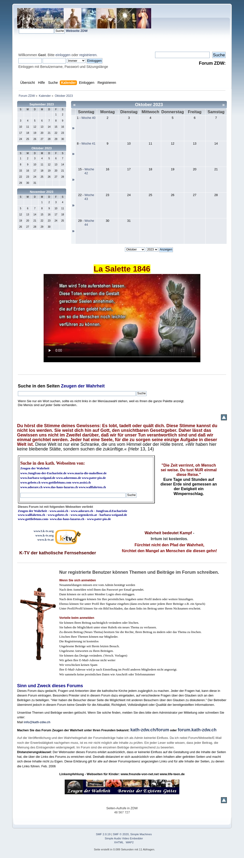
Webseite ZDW (77, 31)
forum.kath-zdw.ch (197, 729)
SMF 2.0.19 (103, 834)
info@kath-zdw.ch (37, 722)
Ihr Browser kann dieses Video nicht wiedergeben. (122, 318)
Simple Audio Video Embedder (124, 838)
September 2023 (41, 104)
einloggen (63, 55)
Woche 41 (88, 143)
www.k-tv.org (45, 535)
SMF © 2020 (121, 834)
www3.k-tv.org (44, 531)
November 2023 (41, 192)
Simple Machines (141, 834)
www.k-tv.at (45, 539)
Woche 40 (88, 118)
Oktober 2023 (42, 148)
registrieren (88, 55)
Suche (24, 386)
